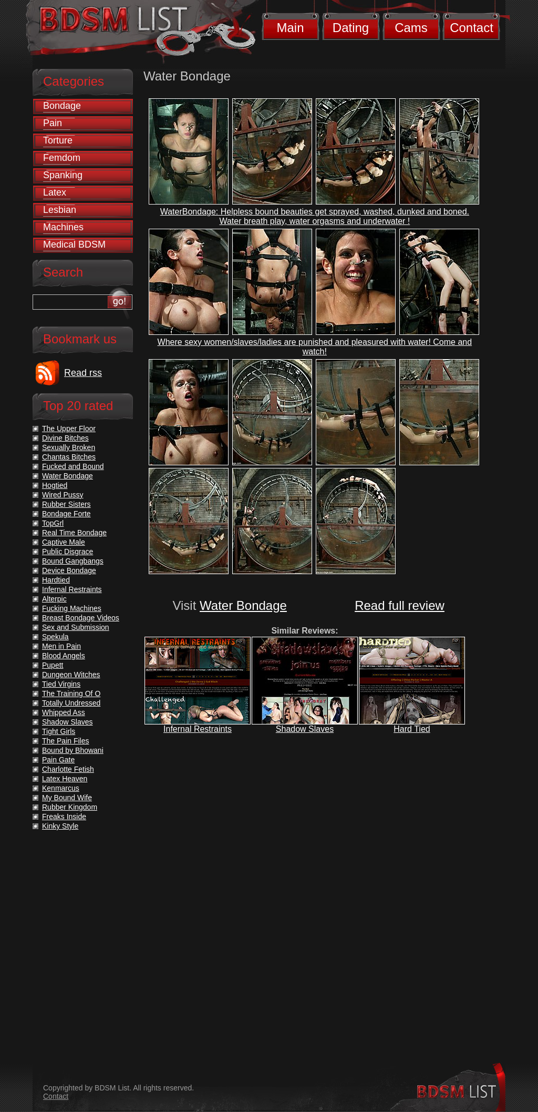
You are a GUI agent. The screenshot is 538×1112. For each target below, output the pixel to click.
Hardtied (56, 580)
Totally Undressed (71, 703)
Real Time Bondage (74, 532)
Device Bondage (69, 570)
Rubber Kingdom (69, 807)
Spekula (55, 636)
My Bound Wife (67, 797)
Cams (411, 28)
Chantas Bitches (69, 457)
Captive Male (63, 542)
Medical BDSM (74, 244)
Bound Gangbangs (73, 561)
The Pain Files (65, 741)
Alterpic (54, 599)
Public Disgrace (67, 551)
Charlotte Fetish (68, 769)
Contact (471, 28)
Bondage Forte (66, 513)
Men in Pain (61, 646)
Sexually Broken (68, 447)
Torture (58, 140)
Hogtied (54, 485)
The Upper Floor (69, 428)
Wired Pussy (63, 495)
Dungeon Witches (71, 674)
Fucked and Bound (73, 466)
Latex (54, 192)
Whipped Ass (63, 712)
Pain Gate (58, 760)
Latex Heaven (64, 778)
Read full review (399, 605)
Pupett (52, 665)
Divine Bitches (65, 438)
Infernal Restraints (197, 729)
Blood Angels (63, 655)
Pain (52, 123)
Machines (63, 227)
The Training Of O (71, 693)
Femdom (61, 157)
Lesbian (59, 210)
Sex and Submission (75, 627)
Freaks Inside (64, 816)
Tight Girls (58, 731)
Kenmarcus (60, 788)
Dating (351, 28)
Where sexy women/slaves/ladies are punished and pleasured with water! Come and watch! (315, 347)
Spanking (62, 175)
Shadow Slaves (305, 729)
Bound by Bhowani (73, 750)
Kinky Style (60, 826)
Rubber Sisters (66, 504)
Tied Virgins (61, 684)
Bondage (62, 105)
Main (290, 28)
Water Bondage (243, 605)
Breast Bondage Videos (80, 618)
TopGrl (53, 523)
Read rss (83, 373)
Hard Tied (412, 729)
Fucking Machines (71, 608)
